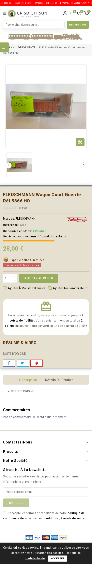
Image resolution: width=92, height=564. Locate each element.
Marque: (9, 218)
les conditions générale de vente (60, 518)
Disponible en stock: (17, 231)
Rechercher (78, 24)
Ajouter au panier (38, 278)
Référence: (11, 224)
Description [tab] (28, 380)
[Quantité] (8, 278)
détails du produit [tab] (59, 380)
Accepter (57, 558)
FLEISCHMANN (25, 218)
